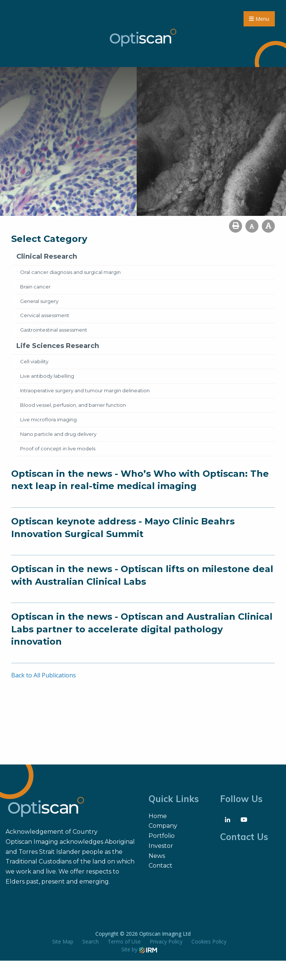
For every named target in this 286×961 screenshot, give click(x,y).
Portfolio (162, 836)
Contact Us (244, 837)
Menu (259, 18)
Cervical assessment (44, 316)
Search (90, 941)
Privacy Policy (166, 941)
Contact (160, 865)
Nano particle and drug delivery (58, 434)
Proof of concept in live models (57, 449)
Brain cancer (35, 287)
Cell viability (34, 362)
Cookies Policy (208, 941)
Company (163, 826)
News (157, 855)
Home (158, 816)
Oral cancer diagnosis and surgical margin (70, 272)
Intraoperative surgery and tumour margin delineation (85, 391)
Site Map (62, 941)
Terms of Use (124, 941)
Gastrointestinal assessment (53, 330)
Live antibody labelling (47, 376)
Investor (161, 846)
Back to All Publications (43, 675)
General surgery (39, 301)
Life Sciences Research (57, 346)
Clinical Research (46, 257)
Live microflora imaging (48, 420)
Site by (139, 949)
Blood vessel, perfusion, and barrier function (73, 405)
